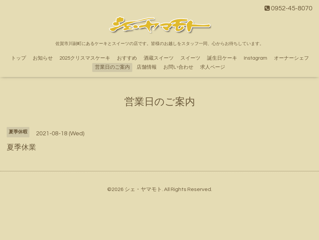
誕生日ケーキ (222, 58)
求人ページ (212, 67)
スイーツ (190, 58)
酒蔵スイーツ (159, 58)
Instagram (255, 58)
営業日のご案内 (112, 67)
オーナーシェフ (291, 58)
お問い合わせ (178, 67)
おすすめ (127, 58)
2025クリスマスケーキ (84, 58)
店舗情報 (147, 67)
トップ (18, 58)
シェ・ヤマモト (143, 189)
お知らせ (43, 58)
